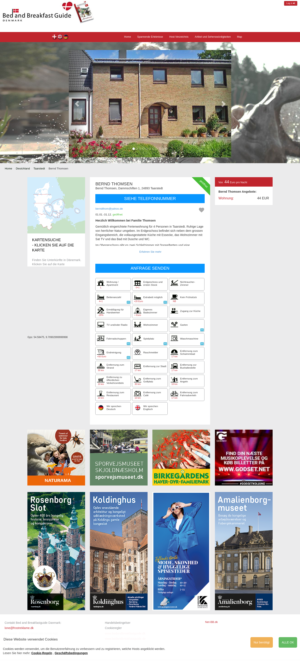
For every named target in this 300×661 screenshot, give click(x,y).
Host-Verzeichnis (179, 36)
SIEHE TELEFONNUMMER (150, 198)
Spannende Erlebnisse (150, 36)
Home (127, 36)
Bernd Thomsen (54, 37)
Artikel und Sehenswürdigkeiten (213, 36)
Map (239, 36)
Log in (290, 3)
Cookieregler (113, 628)
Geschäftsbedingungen (71, 653)
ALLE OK (288, 642)
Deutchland (23, 168)
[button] (77, 103)
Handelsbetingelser (117, 622)
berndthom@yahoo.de (109, 208)
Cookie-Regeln (41, 653)
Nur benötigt (261, 642)
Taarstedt (39, 168)
